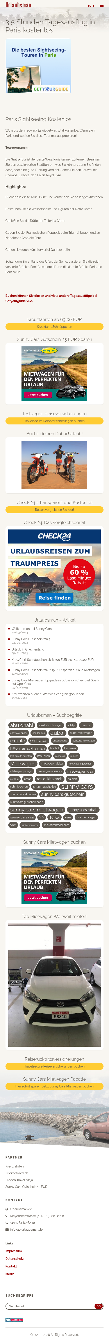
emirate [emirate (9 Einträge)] (17, 740)
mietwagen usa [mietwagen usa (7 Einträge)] (80, 771)
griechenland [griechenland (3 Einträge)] (60, 740)
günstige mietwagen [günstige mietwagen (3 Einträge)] (84, 740)
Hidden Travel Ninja (19, 1180)
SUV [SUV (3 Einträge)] (41, 817)
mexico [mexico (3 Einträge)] (74, 756)
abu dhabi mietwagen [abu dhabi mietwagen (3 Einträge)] (50, 725)
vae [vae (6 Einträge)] (13, 825)
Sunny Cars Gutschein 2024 (31, 639)
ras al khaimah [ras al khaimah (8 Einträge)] (50, 779)
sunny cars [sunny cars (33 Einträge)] (77, 787)
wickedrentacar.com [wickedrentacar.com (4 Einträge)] (56, 825)
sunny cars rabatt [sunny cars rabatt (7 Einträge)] (83, 809)
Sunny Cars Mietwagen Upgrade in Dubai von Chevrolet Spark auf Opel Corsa (55, 682)
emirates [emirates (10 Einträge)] (38, 740)
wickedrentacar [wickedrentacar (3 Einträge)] (29, 825)
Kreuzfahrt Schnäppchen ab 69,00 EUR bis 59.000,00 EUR (53, 659)
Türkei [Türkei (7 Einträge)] (54, 817)
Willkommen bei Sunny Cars (32, 629)
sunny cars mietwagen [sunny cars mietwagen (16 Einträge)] (36, 810)
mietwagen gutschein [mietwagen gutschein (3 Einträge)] (80, 763)
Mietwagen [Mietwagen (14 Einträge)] (23, 763)
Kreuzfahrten (14, 1166)
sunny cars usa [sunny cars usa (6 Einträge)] (22, 817)
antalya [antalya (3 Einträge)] (71, 725)
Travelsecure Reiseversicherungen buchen (54, 421)
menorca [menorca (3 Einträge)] (60, 756)
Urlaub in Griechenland (28, 649)
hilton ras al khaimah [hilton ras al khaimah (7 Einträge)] (27, 748)
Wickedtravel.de (17, 1173)
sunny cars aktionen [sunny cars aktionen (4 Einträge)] (23, 794)
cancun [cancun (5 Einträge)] (86, 725)
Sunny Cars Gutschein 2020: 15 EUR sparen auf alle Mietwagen (56, 670)
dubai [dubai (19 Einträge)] (57, 733)
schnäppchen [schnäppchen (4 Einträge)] (19, 786)
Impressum (13, 1251)
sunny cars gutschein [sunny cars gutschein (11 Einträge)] (63, 794)
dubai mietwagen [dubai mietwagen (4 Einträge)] (81, 732)
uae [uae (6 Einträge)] (68, 817)
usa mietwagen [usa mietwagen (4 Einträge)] (86, 817)
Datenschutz (14, 1258)
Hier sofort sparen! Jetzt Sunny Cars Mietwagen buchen (54, 1086)
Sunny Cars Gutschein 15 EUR (26, 1187)
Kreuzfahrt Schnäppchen (54, 326)
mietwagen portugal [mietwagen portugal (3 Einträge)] (21, 771)
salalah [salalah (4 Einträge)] (72, 779)
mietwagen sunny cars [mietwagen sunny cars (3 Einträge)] (50, 771)
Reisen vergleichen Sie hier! (54, 509)
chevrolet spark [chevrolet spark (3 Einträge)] (18, 733)
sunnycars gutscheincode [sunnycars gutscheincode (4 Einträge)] (26, 802)
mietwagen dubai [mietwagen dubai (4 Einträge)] (52, 763)
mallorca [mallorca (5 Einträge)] (43, 756)
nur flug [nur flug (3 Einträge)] (14, 779)
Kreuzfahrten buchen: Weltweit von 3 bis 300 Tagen (48, 694)
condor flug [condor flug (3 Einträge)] (38, 733)
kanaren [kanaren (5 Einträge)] (70, 748)
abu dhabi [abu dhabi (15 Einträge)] (21, 725)
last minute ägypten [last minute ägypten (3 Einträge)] (21, 756)
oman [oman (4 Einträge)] (27, 779)
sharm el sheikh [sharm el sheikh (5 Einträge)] (44, 786)
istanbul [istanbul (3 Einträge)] (54, 748)
